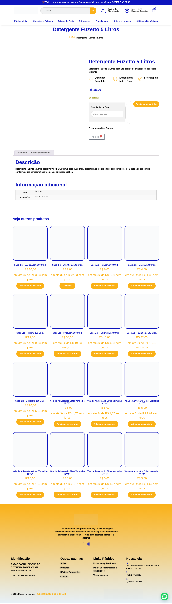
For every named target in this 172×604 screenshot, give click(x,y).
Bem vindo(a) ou (139, 10)
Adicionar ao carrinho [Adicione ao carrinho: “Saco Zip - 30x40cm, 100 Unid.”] (67, 354)
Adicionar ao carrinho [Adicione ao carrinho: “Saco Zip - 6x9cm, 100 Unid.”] (104, 286)
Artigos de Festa (66, 21)
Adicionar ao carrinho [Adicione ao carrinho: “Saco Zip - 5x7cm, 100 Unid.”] (141, 286)
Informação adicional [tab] (41, 153)
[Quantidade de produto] (128, 112)
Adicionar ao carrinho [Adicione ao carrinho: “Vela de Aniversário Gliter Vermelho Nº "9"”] (67, 424)
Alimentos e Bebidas (43, 21)
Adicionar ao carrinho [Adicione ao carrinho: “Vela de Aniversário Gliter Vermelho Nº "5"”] (67, 495)
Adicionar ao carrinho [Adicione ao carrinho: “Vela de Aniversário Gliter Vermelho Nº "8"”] (104, 424)
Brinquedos (84, 21)
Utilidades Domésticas (147, 21)
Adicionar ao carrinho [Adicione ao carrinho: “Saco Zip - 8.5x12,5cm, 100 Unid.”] (30, 286)
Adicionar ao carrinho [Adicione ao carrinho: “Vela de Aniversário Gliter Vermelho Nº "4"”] (104, 495)
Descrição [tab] (22, 153)
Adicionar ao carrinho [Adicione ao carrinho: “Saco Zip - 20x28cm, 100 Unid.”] (141, 354)
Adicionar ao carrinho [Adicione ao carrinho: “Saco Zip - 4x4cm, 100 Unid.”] (30, 354)
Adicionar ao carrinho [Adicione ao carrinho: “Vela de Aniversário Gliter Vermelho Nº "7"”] (141, 424)
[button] (164, 596)
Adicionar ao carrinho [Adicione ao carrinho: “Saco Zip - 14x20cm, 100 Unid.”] (30, 422)
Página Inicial (20, 21)
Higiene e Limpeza (122, 21)
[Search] (93, 10)
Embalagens (102, 21)
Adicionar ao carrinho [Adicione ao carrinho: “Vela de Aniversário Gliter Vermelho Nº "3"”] (141, 495)
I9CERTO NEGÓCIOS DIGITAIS (51, 595)
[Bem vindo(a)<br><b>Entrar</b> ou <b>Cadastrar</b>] (127, 10)
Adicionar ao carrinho (145, 104)
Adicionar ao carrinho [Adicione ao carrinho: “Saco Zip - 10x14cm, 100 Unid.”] (104, 354)
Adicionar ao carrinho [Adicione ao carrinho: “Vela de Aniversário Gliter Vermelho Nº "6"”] (30, 495)
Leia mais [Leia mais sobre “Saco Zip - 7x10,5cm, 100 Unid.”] (67, 286)
